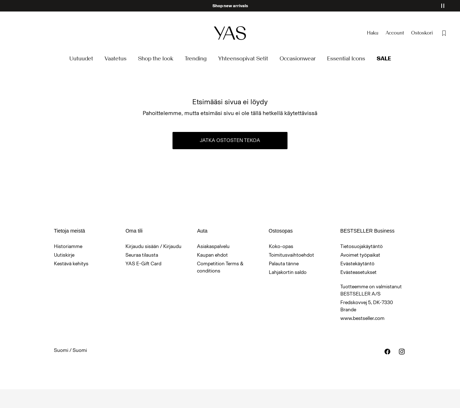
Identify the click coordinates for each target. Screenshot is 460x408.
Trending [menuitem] (196, 58)
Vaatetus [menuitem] (115, 58)
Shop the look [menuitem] (155, 58)
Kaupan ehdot (212, 255)
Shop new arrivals (230, 5)
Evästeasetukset (358, 272)
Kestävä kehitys (71, 264)
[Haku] (372, 33)
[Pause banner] (442, 6)
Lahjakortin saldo (288, 272)
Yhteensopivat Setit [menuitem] (243, 58)
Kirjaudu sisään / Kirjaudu (153, 246)
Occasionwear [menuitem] (298, 58)
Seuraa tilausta (141, 255)
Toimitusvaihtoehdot (291, 255)
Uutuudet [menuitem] (81, 58)
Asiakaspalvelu (213, 246)
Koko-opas (281, 246)
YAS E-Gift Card (143, 264)
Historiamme (68, 246)
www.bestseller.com (362, 318)
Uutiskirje (64, 255)
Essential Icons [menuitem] (346, 58)
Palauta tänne (284, 264)
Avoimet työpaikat (360, 255)
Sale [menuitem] (384, 58)
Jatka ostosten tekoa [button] (230, 140)
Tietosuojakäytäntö (361, 246)
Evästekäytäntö (357, 264)
